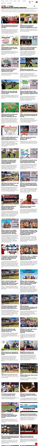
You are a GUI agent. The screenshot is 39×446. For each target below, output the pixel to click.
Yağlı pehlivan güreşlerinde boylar (10, 383)
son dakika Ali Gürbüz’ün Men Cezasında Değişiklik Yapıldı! (8, 403)
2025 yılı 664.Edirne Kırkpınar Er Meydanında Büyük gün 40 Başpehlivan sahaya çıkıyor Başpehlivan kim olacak (9, 212)
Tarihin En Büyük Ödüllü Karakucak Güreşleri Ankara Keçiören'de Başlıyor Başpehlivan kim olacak (9, 140)
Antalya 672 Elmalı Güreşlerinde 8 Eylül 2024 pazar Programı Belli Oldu (28, 424)
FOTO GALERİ (15, 3)
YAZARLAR (3, 3)
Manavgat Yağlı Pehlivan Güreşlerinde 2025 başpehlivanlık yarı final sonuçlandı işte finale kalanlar (9, 425)
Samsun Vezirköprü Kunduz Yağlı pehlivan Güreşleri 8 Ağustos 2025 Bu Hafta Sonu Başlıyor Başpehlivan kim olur (28, 93)
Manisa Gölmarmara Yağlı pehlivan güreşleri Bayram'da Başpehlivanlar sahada (8, 362)
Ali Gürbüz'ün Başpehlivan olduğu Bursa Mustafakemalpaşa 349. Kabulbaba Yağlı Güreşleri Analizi (9, 314)
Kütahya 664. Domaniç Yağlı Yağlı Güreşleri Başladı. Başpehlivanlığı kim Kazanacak (9, 93)
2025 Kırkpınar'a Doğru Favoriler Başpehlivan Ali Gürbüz (28, 211)
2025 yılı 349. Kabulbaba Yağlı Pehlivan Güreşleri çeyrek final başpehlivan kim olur (9, 338)
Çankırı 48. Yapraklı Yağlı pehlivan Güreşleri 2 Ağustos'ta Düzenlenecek (28, 139)
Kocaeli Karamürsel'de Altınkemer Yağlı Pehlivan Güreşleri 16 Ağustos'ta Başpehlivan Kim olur (10, 116)
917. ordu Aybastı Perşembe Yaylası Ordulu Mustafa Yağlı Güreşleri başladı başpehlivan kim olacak (28, 164)
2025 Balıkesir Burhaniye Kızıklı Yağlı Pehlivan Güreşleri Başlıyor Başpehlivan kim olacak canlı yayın (9, 189)
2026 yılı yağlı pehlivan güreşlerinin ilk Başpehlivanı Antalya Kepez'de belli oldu (8, 26)
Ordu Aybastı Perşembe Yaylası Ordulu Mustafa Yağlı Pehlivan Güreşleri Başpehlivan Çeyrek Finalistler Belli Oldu (9, 164)
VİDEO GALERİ (8, 3)
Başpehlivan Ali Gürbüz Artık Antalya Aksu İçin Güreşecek (27, 361)
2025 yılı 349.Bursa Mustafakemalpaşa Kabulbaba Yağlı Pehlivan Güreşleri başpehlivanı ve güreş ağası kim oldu (28, 315)
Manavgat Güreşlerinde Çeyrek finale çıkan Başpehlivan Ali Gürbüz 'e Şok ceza (28, 404)
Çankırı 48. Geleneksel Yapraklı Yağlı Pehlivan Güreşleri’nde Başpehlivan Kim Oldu (28, 116)
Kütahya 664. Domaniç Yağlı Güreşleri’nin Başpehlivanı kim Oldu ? (27, 71)
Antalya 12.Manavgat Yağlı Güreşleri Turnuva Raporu (27, 384)
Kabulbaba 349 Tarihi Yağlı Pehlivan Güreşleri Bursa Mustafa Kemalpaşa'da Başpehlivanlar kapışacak (28, 339)
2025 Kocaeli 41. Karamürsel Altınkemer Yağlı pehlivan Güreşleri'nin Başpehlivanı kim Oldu (27, 27)
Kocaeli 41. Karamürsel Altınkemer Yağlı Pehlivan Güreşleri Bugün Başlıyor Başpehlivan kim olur (29, 49)
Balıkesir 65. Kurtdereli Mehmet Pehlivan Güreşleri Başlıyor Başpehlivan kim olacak (9, 71)
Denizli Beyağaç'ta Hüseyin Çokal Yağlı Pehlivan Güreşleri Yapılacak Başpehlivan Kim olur (10, 49)
